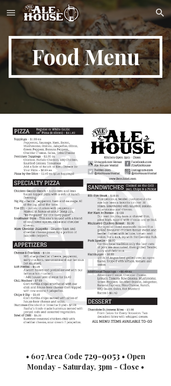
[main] (86, 57)
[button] (11, 12)
